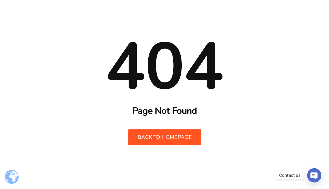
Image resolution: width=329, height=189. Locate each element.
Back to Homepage (165, 137)
